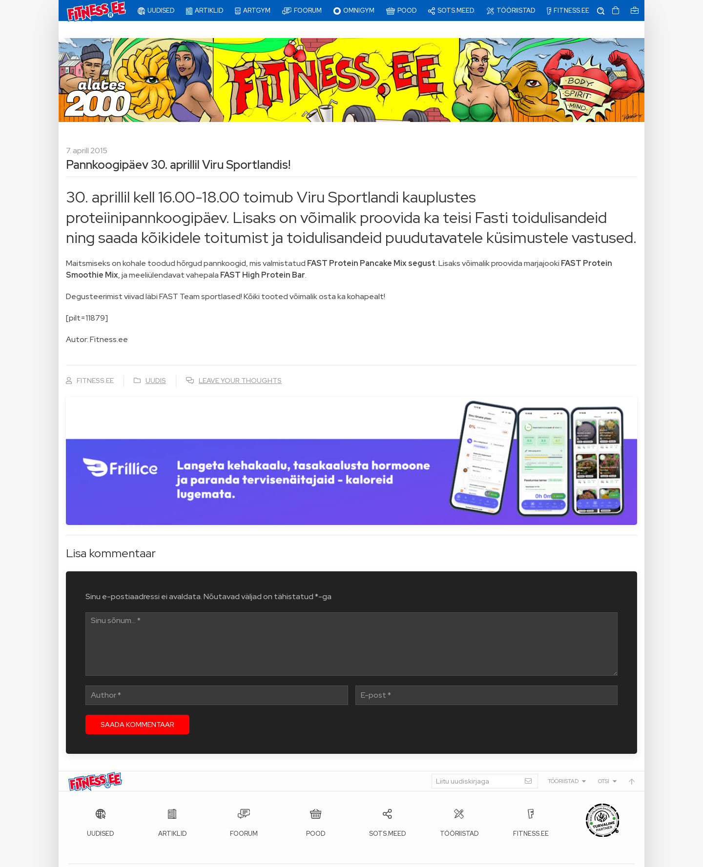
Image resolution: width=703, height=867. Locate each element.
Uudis (155, 363)
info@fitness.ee (288, 857)
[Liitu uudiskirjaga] (485, 764)
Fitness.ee (157, 857)
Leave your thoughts (240, 363)
